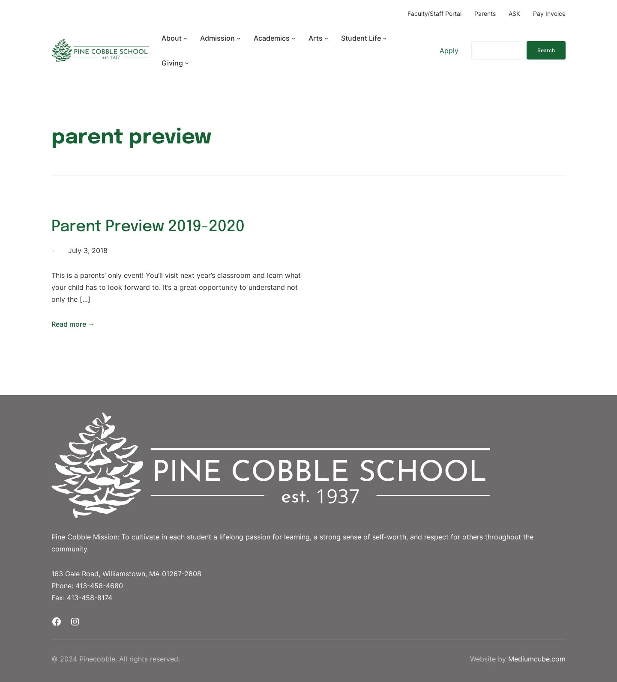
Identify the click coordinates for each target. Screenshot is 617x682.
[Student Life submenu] (385, 38)
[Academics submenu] (293, 38)
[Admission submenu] (239, 38)
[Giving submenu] (187, 63)
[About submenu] (185, 38)
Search (546, 50)
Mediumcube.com (537, 659)
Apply (449, 50)
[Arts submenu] (326, 38)
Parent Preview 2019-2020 (148, 227)
